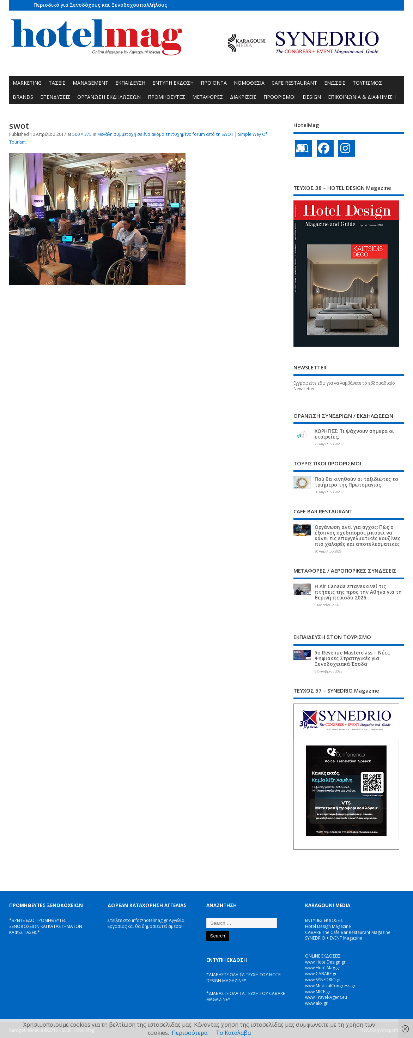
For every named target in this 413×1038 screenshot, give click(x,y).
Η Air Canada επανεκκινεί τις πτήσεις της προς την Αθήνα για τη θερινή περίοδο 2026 (358, 592)
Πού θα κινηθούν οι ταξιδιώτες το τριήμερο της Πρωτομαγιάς (356, 482)
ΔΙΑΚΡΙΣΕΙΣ (243, 96)
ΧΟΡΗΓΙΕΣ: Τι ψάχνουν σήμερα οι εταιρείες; (354, 434)
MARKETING (27, 82)
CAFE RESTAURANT (294, 82)
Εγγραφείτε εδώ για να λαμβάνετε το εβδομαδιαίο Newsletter (344, 386)
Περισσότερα (189, 1033)
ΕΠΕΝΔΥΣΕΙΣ (55, 96)
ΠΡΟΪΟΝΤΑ (214, 82)
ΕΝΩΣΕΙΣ (335, 82)
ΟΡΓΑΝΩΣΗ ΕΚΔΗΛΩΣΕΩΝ (109, 96)
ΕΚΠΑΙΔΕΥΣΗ (130, 82)
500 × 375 (82, 134)
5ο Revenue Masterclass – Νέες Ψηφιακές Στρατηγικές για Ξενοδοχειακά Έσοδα (352, 658)
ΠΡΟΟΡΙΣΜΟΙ (279, 96)
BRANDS (23, 96)
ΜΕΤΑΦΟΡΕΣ (207, 96)
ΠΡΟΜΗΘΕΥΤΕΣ (166, 96)
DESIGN (312, 96)
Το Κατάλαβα (233, 1033)
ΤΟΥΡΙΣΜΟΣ (367, 82)
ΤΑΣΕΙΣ (57, 82)
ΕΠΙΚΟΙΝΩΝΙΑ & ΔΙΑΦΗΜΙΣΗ (362, 96)
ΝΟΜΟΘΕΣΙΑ (249, 82)
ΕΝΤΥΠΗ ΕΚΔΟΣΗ (173, 82)
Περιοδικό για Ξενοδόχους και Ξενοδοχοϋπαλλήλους (100, 4)
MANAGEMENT (90, 82)
